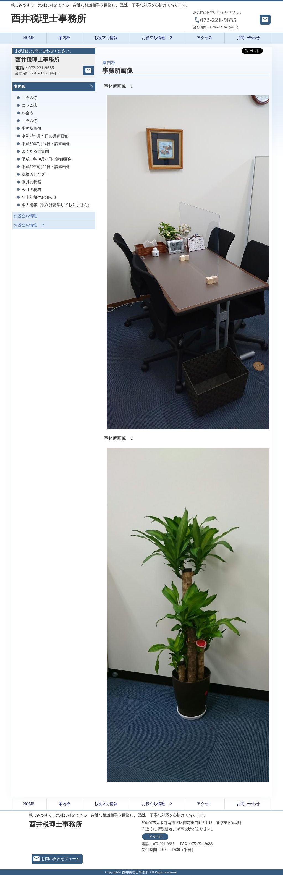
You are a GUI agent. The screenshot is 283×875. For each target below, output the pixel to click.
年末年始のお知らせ (39, 197)
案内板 (64, 38)
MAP (153, 837)
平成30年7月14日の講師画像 (46, 144)
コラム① (29, 105)
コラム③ (29, 98)
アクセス (204, 38)
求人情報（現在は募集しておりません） (56, 205)
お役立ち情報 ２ (157, 38)
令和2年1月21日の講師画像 (45, 136)
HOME (28, 38)
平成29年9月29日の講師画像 (46, 167)
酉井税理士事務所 (48, 19)
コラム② (29, 121)
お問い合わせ (248, 38)
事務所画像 (31, 128)
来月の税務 (31, 182)
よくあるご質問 (35, 151)
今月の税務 (31, 190)
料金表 (27, 113)
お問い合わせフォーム (60, 859)
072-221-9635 (218, 19)
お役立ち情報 (105, 38)
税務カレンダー (35, 174)
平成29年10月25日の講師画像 (47, 159)
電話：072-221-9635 (158, 844)
